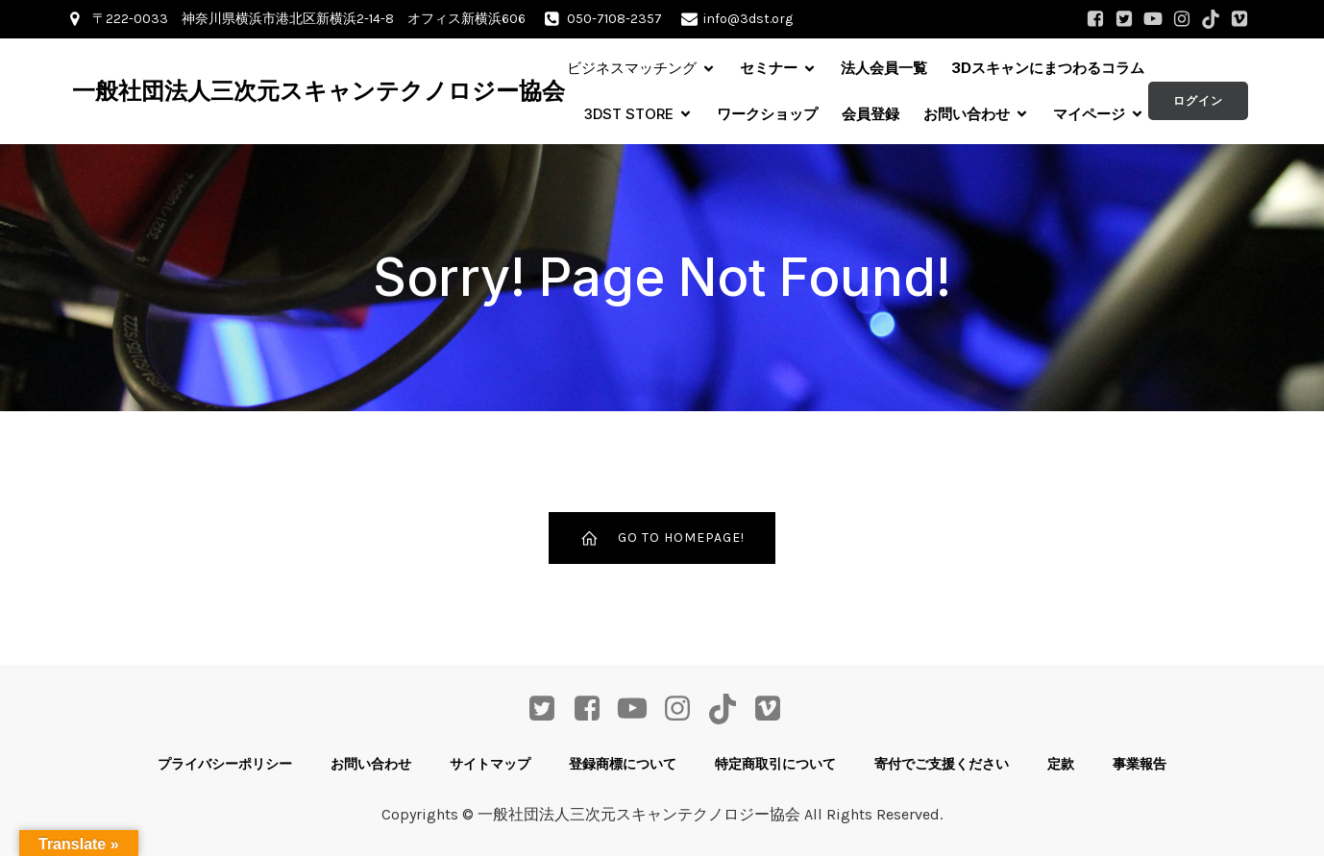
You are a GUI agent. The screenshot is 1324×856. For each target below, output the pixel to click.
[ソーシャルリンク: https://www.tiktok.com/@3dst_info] (1210, 19)
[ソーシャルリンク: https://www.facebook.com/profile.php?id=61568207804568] (1095, 19)
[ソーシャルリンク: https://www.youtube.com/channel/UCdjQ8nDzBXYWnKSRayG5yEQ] (1153, 19)
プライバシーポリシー (225, 763)
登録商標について (622, 763)
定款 (1060, 763)
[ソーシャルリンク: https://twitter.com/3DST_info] (1124, 19)
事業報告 (1139, 763)
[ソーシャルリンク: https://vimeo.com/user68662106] (1239, 19)
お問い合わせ (371, 763)
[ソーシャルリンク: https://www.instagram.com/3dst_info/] (1181, 19)
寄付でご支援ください (941, 763)
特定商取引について (775, 763)
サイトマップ (490, 763)
